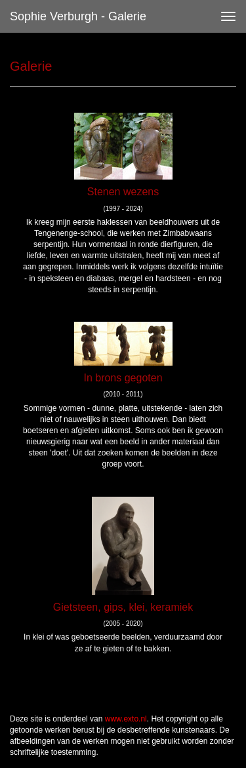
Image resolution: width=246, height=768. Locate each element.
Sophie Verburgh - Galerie (78, 16)
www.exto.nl (126, 718)
